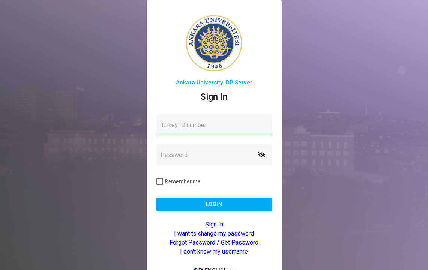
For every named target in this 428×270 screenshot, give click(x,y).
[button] (261, 155)
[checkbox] (178, 181)
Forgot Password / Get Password (214, 242)
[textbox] (214, 124)
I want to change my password (214, 233)
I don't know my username (214, 251)
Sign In (214, 224)
